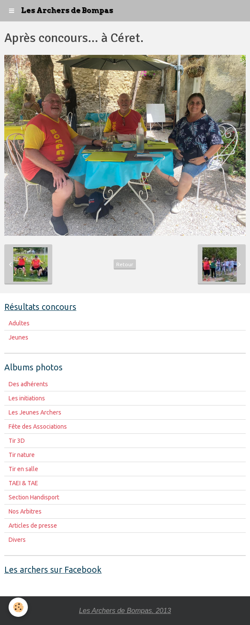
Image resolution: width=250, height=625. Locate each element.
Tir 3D (17, 440)
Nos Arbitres (25, 511)
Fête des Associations (38, 426)
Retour (124, 264)
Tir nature (22, 454)
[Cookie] (18, 607)
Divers (17, 539)
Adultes (19, 323)
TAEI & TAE (23, 483)
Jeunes (18, 337)
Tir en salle (23, 469)
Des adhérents (28, 384)
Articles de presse (33, 525)
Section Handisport (34, 497)
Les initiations (27, 398)
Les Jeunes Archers (35, 412)
